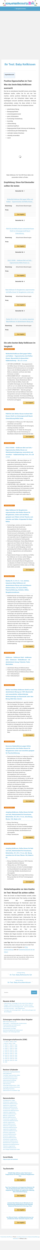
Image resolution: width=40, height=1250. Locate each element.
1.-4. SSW (5, 1051)
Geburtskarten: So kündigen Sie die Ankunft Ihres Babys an (18, 1012)
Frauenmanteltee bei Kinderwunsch (12, 1034)
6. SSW (14, 1051)
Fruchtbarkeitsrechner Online (10, 1086)
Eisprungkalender (7, 1083)
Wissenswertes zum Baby (9, 1038)
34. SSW (5, 1068)
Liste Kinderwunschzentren (9, 1036)
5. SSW (10, 1051)
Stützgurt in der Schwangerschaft (11, 1041)
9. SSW (13, 1052)
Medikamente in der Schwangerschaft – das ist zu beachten (19, 1016)
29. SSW (10, 1064)
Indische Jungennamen (9, 1131)
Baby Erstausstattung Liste (9, 1031)
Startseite (15, 1248)
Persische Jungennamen (9, 1142)
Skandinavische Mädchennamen (11, 1153)
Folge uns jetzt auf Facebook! (10, 1168)
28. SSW (5, 1064)
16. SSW (5, 1058)
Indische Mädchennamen (9, 1133)
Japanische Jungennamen (9, 1138)
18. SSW (15, 1058)
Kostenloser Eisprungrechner (10, 1088)
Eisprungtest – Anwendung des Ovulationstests (15, 1032)
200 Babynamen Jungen (9, 1109)
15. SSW (15, 1056)
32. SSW (10, 1066)
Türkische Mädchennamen (9, 1157)
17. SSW (10, 1058)
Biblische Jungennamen (9, 1125)
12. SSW (15, 1054)
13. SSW (5, 1056)
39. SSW (15, 1069)
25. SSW (5, 1063)
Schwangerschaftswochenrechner (11, 1096)
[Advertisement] (20, 35)
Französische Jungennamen (10, 1128)
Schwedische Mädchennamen (10, 1150)
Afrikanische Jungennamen (10, 1111)
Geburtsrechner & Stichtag (9, 1089)
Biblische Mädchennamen (9, 1126)
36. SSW (15, 1068)
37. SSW (5, 1069)
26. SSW (10, 1063)
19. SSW (5, 1059)
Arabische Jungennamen (9, 1121)
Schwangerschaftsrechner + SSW (11, 1095)
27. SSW (15, 1063)
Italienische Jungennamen (9, 1135)
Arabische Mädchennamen (9, 1123)
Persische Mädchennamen (9, 1143)
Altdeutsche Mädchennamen (10, 1116)
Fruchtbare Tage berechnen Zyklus (11, 1084)
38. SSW (10, 1069)
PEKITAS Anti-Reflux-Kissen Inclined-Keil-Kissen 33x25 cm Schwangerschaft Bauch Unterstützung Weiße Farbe (20, 417)
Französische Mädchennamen (10, 1130)
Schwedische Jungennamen (10, 1148)
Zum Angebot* (20, 214)
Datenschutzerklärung (33, 1246)
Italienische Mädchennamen (10, 1137)
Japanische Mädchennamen (10, 1140)
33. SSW (15, 1066)
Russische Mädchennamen (9, 1147)
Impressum (24, 1246)
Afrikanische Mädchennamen (10, 1113)
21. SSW (15, 1059)
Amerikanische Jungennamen (10, 1118)
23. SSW (10, 1061)
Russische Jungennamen (9, 1145)
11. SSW (10, 1054)
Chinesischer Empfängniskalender (11, 1081)
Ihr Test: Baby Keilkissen (20, 64)
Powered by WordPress (6, 1246)
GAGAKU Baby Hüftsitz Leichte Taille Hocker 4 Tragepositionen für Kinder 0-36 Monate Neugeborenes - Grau (20, 1184)
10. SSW (5, 1054)
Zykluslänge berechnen (8, 1098)
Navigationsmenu (20, 8)
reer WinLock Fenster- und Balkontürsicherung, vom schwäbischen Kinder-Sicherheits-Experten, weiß (20, 1227)
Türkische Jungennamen (9, 1155)
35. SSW (10, 1068)
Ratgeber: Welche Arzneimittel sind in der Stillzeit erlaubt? (18, 1014)
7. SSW (5, 1052)
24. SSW (15, 1061)
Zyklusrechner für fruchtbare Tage (11, 1100)
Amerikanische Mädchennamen (11, 1120)
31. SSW (5, 1066)
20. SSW (10, 1059)
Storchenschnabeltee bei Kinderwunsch (13, 1039)
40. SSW (5, 1071)
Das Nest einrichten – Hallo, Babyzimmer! (14, 1018)
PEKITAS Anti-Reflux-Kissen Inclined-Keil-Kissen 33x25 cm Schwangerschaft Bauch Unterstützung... (20, 231)
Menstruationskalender (8, 1091)
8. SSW (9, 1052)
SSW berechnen (7, 1093)
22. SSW (5, 1061)
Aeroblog (19, 1246)
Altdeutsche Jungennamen (9, 1115)
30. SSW (15, 1064)
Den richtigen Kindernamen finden (11, 1159)
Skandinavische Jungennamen (10, 1152)
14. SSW (10, 1056)
